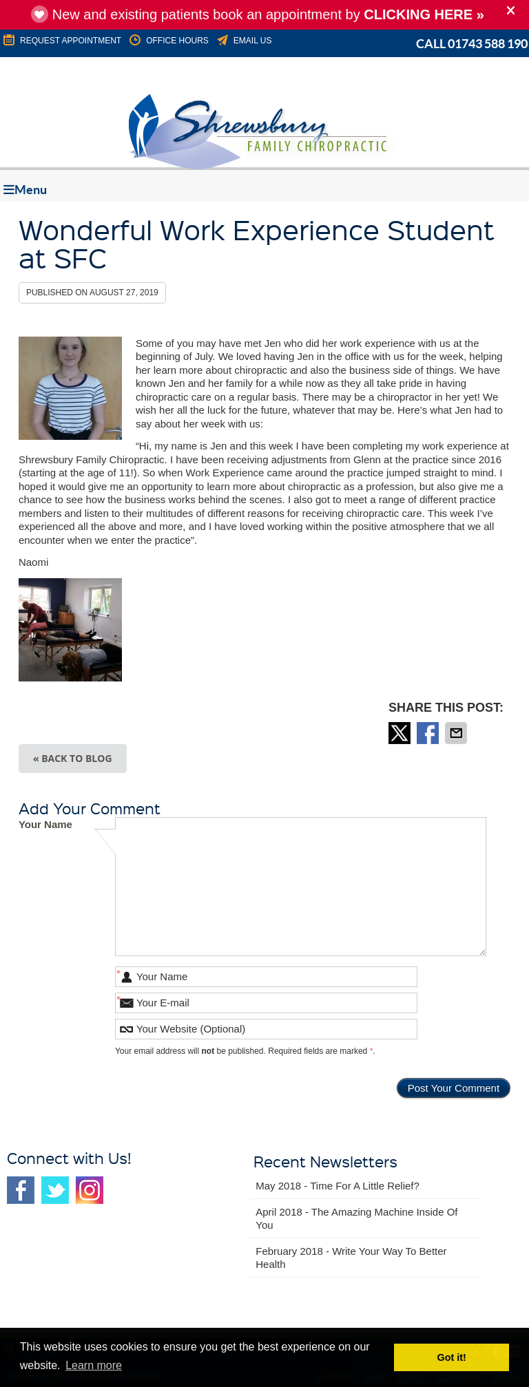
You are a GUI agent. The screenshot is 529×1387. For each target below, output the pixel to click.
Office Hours (168, 40)
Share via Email (457, 733)
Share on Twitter (400, 733)
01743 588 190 (488, 43)
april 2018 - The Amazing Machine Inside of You (356, 1218)
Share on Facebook (429, 733)
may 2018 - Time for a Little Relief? (337, 1186)
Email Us (243, 40)
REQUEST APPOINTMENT (61, 40)
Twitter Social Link (55, 1190)
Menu (25, 189)
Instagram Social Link (89, 1190)
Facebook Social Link (20, 1190)
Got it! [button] (451, 1357)
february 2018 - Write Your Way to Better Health (351, 1258)
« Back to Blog (72, 758)
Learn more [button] (93, 1365)
